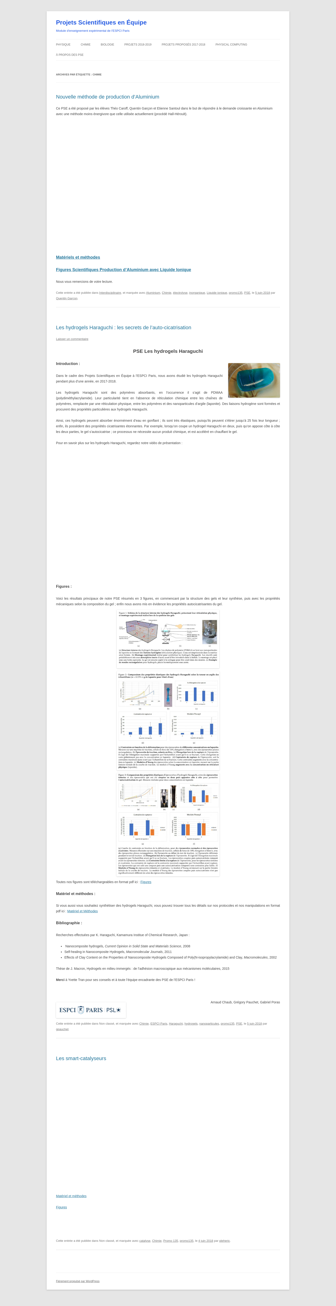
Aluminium (153, 298)
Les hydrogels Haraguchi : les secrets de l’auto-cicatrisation (123, 333)
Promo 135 (170, 1246)
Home (278, 2)
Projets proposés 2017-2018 (183, 49)
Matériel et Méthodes (82, 916)
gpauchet (62, 1034)
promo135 (236, 298)
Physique (63, 49)
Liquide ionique (217, 298)
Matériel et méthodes (71, 1201)
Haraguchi (176, 1028)
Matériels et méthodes (78, 262)
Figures (145, 887)
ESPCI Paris (158, 1028)
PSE (247, 298)
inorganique (197, 298)
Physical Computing (231, 49)
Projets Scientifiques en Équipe (101, 27)
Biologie (107, 49)
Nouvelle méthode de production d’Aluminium (107, 102)
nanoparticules (209, 1028)
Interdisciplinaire (110, 298)
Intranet (267, 2)
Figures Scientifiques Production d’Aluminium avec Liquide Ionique (123, 275)
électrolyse (180, 298)
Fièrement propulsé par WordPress (78, 1286)
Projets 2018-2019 (137, 49)
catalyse (144, 1246)
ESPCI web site (62, 3)
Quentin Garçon (66, 303)
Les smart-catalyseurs (81, 1063)
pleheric (224, 1246)
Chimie (86, 49)
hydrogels (191, 1028)
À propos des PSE (70, 60)
